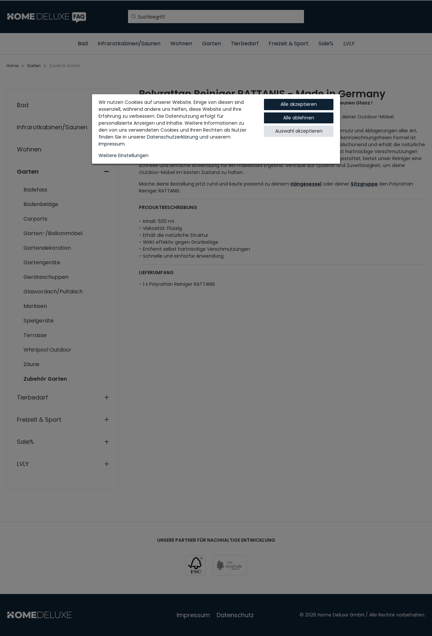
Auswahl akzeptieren (299, 131)
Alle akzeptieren (299, 104)
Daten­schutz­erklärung (172, 137)
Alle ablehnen (298, 117)
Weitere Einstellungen (124, 155)
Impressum (112, 144)
